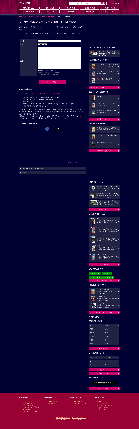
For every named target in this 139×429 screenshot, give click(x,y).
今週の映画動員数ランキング (98, 87)
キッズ (107, 361)
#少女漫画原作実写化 (105, 277)
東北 (106, 332)
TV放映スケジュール (105, 405)
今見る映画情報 (104, 407)
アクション (93, 357)
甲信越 (92, 336)
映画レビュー (104, 264)
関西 (91, 329)
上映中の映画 (49, 8)
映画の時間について (104, 388)
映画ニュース (49, 11)
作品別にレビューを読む (31, 411)
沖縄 (106, 343)
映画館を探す (29, 11)
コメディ (92, 364)
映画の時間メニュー (29, 8)
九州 (91, 343)
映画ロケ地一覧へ (104, 373)
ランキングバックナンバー (82, 403)
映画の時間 (22, 16)
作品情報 (31, 16)
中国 (91, 340)
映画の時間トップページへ (28, 172)
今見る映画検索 (112, 3)
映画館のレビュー (54, 403)
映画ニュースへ (104, 209)
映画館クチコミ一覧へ (103, 370)
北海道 (92, 332)
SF (91, 361)
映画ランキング (109, 8)
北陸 (106, 336)
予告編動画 (69, 11)
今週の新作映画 (69, 8)
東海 (106, 329)
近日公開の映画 (89, 8)
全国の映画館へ (104, 348)
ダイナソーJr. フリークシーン (46, 16)
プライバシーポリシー (79, 418)
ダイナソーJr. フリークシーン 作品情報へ (32, 168)
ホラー (107, 364)
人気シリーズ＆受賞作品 (31, 407)
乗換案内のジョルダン (63, 418)
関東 (106, 325)
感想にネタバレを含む (47, 70)
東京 (91, 325)
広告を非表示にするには (77, 163)
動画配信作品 (89, 11)
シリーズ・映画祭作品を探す (103, 280)
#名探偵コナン (106, 274)
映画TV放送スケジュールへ (104, 312)
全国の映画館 (52, 401)
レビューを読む (109, 11)
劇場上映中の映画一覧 (103, 119)
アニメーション (110, 357)
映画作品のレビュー (29, 409)
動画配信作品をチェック (104, 151)
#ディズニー (93, 277)
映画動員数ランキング (81, 401)
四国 (106, 340)
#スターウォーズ (95, 274)
